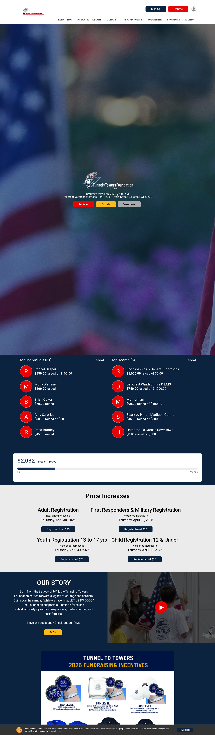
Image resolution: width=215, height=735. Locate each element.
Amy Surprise (44, 415)
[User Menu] (193, 9)
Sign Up (155, 8)
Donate (177, 8)
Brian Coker (43, 399)
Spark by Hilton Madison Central (151, 415)
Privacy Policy (54, 731)
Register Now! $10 (145, 559)
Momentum (135, 399)
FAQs (53, 632)
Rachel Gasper (45, 369)
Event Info (65, 19)
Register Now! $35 (58, 529)
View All (100, 360)
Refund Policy (133, 19)
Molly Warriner (46, 384)
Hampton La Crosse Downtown (150, 430)
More (188, 19)
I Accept (185, 729)
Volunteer (154, 19)
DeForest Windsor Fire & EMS (149, 384)
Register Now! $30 (135, 529)
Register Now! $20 (72, 559)
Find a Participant (89, 19)
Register (83, 204)
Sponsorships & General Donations (153, 369)
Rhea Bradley (44, 430)
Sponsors (173, 19)
